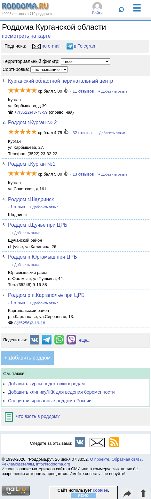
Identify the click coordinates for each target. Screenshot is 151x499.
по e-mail (46, 46)
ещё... (85, 340)
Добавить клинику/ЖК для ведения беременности (61, 392)
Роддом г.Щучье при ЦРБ (37, 225)
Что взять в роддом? (32, 416)
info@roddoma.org (53, 464)
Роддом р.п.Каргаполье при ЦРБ (46, 295)
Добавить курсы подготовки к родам (46, 383)
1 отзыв (17, 206)
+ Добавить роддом (27, 357)
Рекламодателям (18, 464)
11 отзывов (83, 91)
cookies (100, 490)
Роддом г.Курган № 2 (32, 122)
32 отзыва (82, 132)
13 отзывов (83, 174)
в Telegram (82, 46)
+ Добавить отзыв (112, 91)
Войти (97, 13)
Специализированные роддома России (49, 400)
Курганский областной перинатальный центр (60, 81)
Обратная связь (127, 459)
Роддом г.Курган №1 (31, 164)
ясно (83, 495)
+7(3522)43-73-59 (31, 112)
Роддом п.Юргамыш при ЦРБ (42, 257)
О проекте (99, 459)
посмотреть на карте (26, 36)
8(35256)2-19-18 (29, 323)
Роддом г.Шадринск (31, 199)
